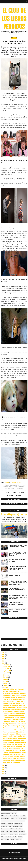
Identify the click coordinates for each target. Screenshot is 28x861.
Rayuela (16, 834)
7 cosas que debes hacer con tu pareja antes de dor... (14, 746)
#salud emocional (19, 488)
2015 (3, 772)
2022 (3, 657)
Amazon (12, 818)
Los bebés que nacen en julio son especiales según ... (14, 715)
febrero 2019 (6, 685)
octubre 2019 (6, 669)
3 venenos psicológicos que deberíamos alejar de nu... (14, 738)
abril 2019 (5, 681)
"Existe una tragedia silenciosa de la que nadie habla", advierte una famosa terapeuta (17, 554)
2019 (3, 663)
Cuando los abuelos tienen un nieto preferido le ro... (14, 744)
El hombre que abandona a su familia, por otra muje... (14, 728)
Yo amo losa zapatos (15, 482)
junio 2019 (5, 677)
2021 (3, 659)
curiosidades (23, 815)
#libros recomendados (19, 486)
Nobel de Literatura (5, 839)
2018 (3, 765)
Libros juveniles (22, 831)
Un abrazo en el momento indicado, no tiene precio (14, 756)
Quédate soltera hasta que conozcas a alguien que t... (14, 705)
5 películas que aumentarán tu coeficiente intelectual (15, 707)
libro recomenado (22, 818)
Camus (2, 831)
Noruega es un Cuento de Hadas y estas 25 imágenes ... (14, 730)
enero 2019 (6, 687)
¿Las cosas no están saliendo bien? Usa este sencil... (14, 697)
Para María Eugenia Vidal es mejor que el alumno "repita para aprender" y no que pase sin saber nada (18, 597)
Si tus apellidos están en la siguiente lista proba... (13, 740)
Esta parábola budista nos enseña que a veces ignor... (14, 717)
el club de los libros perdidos (6, 815)
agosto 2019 (6, 673)
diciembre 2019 (6, 665)
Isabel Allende (11, 821)
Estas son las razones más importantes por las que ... (14, 750)
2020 (3, 661)
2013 (3, 774)
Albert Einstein (4, 826)
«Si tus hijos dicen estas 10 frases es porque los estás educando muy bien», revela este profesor (17, 568)
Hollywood (14, 813)
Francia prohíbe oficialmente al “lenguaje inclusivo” (14, 732)
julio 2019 (5, 675)
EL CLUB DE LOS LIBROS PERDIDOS (14, 18)
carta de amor (19, 839)
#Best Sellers (5, 485)
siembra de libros (19, 828)
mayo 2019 (5, 679)
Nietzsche (20, 836)
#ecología (22, 485)
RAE (16, 818)
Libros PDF (14, 836)
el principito (10, 823)
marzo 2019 (6, 683)
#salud (12, 488)
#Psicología (7, 488)
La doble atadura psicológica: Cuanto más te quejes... (14, 721)
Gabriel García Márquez (20, 821)
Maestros (11, 834)
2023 (3, 655)
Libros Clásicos (8, 836)
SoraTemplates (9, 858)
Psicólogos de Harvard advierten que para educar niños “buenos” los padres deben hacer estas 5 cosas (18, 583)
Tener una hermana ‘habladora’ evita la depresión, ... (14, 758)
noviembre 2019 (6, 667)
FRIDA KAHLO (12, 828)
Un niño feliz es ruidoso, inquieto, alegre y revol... (13, 748)
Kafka (2, 836)
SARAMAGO (12, 839)
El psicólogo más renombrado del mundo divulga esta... (14, 724)
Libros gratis (3, 823)
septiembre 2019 (7, 671)
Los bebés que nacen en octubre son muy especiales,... (14, 742)
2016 (3, 770)
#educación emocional (8, 486)
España (7, 831)
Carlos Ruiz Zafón (4, 828)
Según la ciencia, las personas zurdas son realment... (14, 760)
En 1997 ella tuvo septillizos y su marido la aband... (14, 699)
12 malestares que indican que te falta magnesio (13, 689)
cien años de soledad (18, 823)
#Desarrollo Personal (14, 485)
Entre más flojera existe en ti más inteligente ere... (14, 711)
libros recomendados (5, 818)
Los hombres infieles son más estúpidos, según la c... (14, 713)
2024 (3, 652)
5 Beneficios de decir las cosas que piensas (12, 691)
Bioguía (7, 482)
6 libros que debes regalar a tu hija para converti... (14, 701)
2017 (3, 768)
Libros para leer (4, 834)
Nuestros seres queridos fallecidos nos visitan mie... (14, 709)
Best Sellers (14, 37)
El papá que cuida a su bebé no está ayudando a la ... (14, 719)
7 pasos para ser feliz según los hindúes (11, 762)
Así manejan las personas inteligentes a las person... (14, 693)
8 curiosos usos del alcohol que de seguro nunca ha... (14, 695)
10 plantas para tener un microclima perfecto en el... (14, 703)
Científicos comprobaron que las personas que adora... (15, 752)
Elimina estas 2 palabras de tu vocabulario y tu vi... (14, 754)
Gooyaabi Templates (22, 858)
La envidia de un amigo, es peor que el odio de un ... (13, 736)
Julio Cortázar (4, 821)
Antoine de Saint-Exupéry (17, 826)
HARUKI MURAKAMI (22, 834)
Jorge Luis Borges (13, 831)
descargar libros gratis (5, 813)
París (10, 826)
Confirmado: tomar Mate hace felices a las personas (14, 734)
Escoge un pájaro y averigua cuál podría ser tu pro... (14, 726)
